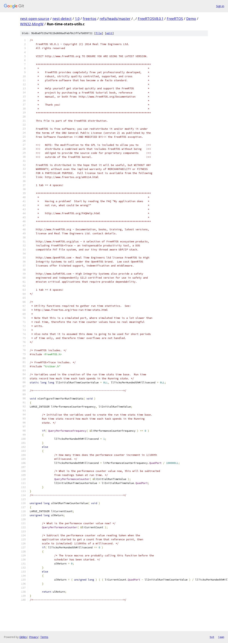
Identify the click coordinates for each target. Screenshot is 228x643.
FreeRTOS (175, 18)
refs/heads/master (115, 18)
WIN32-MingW (31, 24)
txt (212, 637)
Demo (191, 18)
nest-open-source (34, 18)
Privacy (33, 637)
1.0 (77, 18)
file (99, 33)
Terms (44, 637)
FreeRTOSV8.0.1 (150, 18)
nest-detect (62, 18)
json (221, 637)
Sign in (220, 6)
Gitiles (23, 637)
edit (109, 33)
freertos (89, 18)
